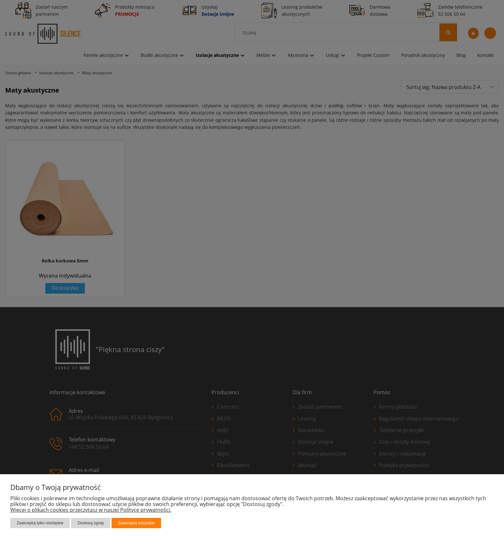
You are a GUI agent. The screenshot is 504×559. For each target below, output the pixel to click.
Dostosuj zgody (90, 523)
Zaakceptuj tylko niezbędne (40, 523)
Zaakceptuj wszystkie (136, 523)
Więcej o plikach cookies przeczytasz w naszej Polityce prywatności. (90, 509)
